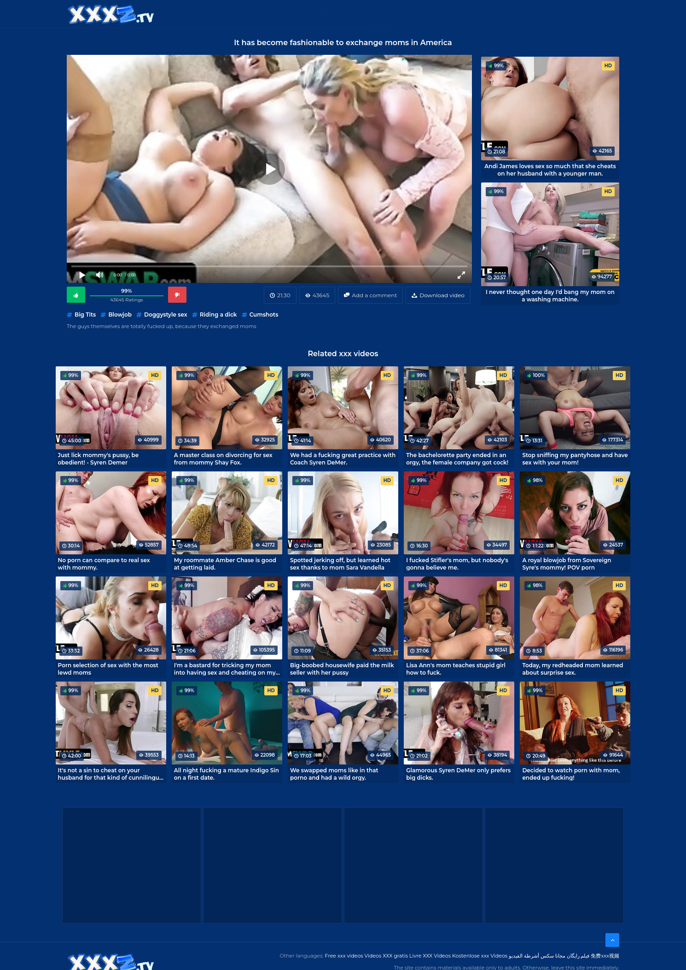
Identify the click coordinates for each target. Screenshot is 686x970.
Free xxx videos (344, 955)
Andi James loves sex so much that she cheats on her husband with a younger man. (550, 169)
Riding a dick (218, 314)
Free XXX (344, 13)
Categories (244, 13)
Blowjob (119, 314)
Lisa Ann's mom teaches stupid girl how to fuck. (456, 669)
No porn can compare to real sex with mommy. (104, 563)
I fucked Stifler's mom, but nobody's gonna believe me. (457, 563)
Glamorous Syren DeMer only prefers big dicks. (458, 774)
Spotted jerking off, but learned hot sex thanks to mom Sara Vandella (340, 563)
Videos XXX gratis (386, 955)
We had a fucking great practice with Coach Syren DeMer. (342, 458)
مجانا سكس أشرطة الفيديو (537, 955)
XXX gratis (390, 13)
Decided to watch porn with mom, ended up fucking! (571, 774)
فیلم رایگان (578, 955)
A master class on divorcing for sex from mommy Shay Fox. (223, 458)
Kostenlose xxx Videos (479, 955)
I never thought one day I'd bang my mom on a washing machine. (550, 295)
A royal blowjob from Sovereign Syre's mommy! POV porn (566, 563)
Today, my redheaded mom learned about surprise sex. (572, 669)
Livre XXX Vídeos (430, 955)
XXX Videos (296, 13)
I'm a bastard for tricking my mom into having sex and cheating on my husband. (225, 669)
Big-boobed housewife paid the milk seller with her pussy (342, 669)
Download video (442, 295)
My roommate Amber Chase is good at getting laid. (225, 563)
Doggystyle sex (165, 314)
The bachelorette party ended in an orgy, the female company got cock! (457, 458)
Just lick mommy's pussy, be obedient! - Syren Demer (98, 458)
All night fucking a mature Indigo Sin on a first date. (226, 774)
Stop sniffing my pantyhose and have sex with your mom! (575, 458)
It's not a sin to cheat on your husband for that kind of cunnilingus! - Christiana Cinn (111, 774)
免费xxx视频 (605, 955)
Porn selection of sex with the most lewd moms (108, 669)
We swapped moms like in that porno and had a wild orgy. (334, 774)
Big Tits (85, 314)
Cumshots (264, 314)
